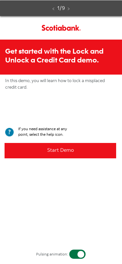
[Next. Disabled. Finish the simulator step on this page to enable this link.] (68, 8)
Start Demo (60, 150)
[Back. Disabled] (53, 8)
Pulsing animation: (52, 254)
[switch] (77, 254)
